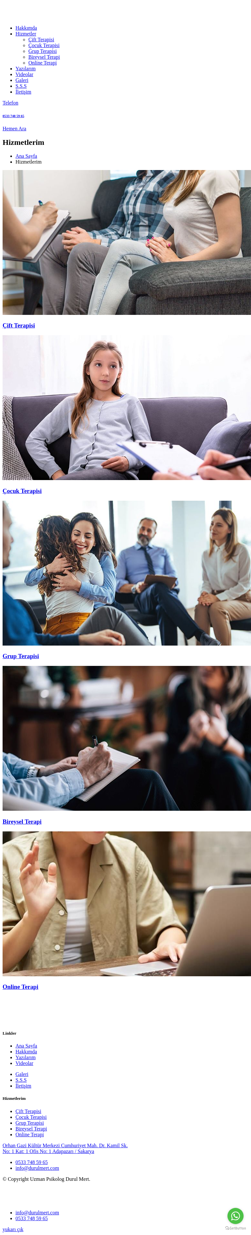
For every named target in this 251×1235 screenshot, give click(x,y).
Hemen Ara (14, 128)
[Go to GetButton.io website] (235, 1228)
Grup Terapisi (42, 51)
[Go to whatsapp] (235, 1216)
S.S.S (21, 86)
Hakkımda (26, 28)
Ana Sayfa (26, 156)
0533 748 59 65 (31, 1162)
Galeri (21, 80)
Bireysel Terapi (44, 57)
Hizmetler (25, 33)
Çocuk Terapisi (44, 45)
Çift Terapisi (41, 39)
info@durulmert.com (37, 1168)
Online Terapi (42, 62)
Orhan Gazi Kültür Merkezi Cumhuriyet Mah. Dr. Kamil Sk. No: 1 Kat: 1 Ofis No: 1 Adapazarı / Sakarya (65, 1148)
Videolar (24, 74)
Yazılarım (25, 68)
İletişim (23, 92)
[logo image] (33, 1201)
